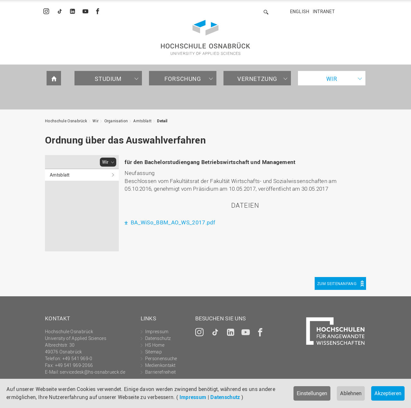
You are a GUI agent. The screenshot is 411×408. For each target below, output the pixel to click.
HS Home (154, 345)
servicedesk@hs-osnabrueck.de (92, 372)
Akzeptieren (387, 393)
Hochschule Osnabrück (66, 120)
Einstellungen (312, 393)
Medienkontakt (160, 365)
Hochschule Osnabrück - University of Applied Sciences (205, 37)
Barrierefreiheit (160, 372)
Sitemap (153, 352)
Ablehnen (351, 393)
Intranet (324, 11)
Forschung (182, 78)
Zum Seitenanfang (336, 283)
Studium (108, 78)
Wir (331, 78)
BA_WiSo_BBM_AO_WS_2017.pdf (172, 222)
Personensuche (161, 358)
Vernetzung (257, 78)
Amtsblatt (142, 120)
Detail (162, 120)
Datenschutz (225, 397)
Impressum (192, 397)
